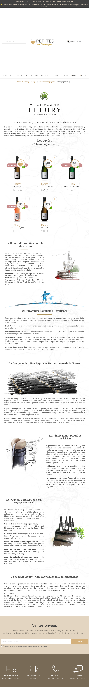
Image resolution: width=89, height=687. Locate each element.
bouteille (66, 472)
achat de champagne (71, 5)
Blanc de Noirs (17, 186)
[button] (28, 158)
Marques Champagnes (47, 82)
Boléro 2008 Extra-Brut (44, 186)
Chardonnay (10, 282)
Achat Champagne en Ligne (26, 82)
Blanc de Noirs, (21, 544)
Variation (44, 228)
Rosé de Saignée (17, 228)
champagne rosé (11, 559)
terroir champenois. (45, 606)
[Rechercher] (14, 42)
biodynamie (64, 131)
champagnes (61, 133)
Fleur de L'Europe (71, 186)
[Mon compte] (63, 42)
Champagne (68, 127)
